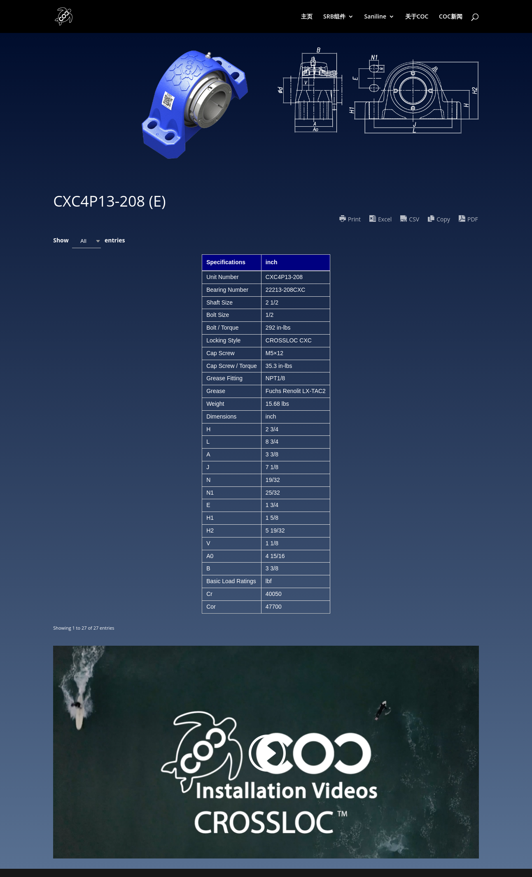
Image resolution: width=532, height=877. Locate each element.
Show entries (89, 241)
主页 (307, 17)
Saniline (375, 17)
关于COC (417, 17)
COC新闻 (450, 17)
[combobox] (86, 241)
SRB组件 (334, 17)
